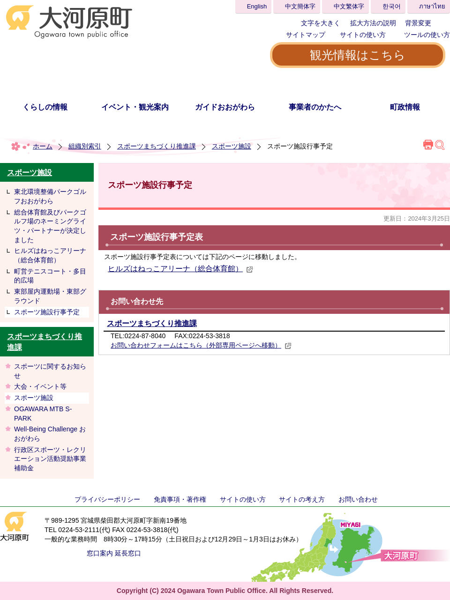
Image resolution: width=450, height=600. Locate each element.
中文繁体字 (349, 6)
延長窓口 (128, 553)
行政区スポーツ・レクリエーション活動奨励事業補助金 (50, 459)
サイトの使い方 (363, 34)
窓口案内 (100, 553)
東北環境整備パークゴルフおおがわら (50, 196)
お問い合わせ (358, 499)
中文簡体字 (300, 6)
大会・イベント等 (40, 386)
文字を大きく (320, 23)
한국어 (391, 6)
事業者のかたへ (315, 107)
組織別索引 (84, 146)
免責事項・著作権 (180, 499)
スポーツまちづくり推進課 (156, 146)
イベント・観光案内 (135, 107)
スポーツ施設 (231, 146)
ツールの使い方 (427, 34)
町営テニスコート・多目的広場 (50, 275)
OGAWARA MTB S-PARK (43, 413)
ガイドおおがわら (225, 107)
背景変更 (418, 23)
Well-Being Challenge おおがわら (50, 433)
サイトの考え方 (302, 499)
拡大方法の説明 (373, 23)
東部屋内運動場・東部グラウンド (50, 296)
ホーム (42, 146)
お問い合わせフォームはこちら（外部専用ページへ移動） (201, 345)
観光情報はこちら (357, 54)
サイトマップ (305, 34)
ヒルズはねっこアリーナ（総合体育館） (50, 255)
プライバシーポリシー (107, 499)
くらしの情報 (45, 107)
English (257, 6)
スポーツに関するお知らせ (50, 371)
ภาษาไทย (432, 6)
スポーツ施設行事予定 (47, 312)
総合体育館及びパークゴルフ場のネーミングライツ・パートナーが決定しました (50, 226)
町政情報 (405, 107)
